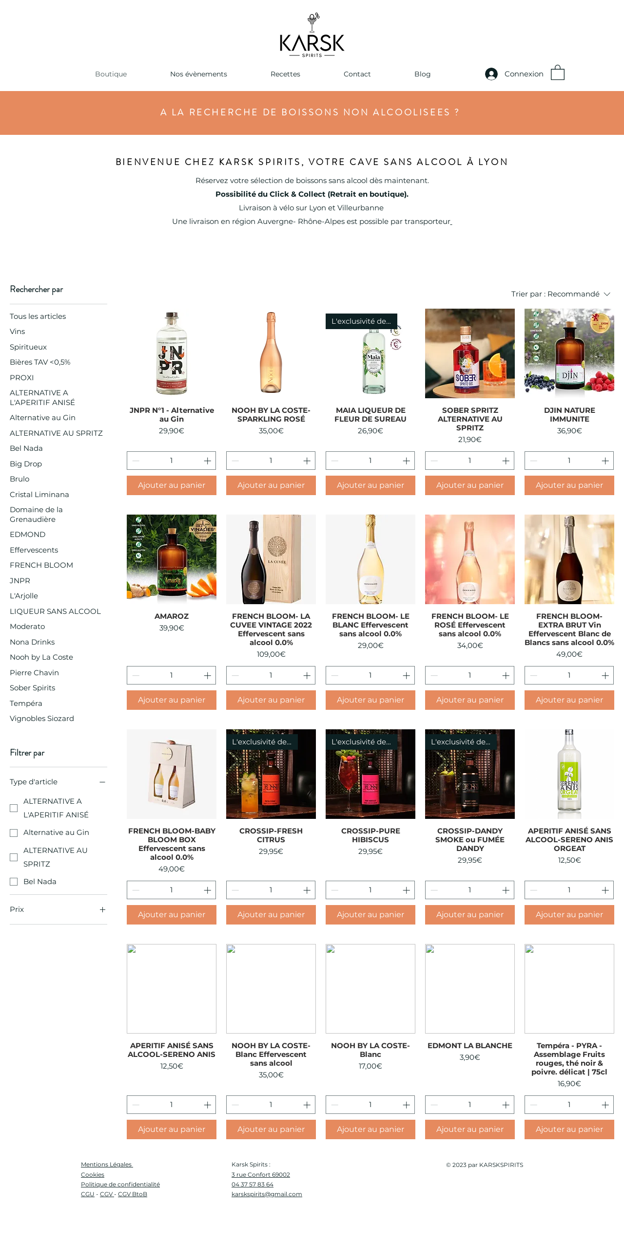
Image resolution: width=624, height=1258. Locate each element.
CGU (88, 1194)
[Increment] (208, 461)
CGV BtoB (132, 1194)
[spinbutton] (171, 461)
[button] (198, 74)
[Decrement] (134, 461)
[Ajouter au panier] (171, 485)
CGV (107, 1194)
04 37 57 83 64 (252, 1184)
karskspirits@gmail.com (267, 1194)
